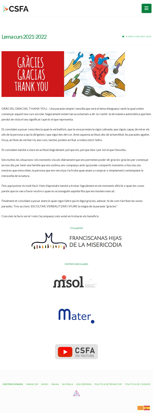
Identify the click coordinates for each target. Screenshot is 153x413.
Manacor (32, 384)
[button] (147, 8)
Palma (55, 384)
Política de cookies (137, 384)
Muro (44, 384)
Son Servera (83, 384)
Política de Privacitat (108, 384)
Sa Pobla (67, 384)
